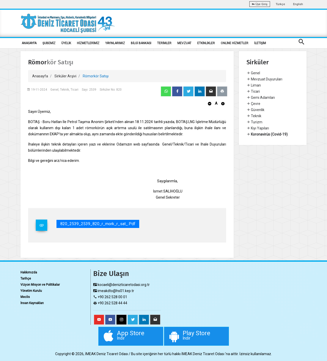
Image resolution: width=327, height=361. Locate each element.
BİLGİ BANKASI (141, 43)
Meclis (25, 297)
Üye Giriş (259, 4)
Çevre (253, 104)
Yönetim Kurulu (31, 291)
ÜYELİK (66, 43)
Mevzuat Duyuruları (264, 79)
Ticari (253, 91)
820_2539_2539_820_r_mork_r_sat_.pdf (97, 223)
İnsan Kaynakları (32, 303)
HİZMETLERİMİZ (88, 43)
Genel (253, 73)
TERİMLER (164, 43)
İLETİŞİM (260, 43)
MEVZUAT (184, 43)
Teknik (254, 116)
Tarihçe (25, 278)
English (298, 4)
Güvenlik (255, 110)
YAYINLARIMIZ (115, 43)
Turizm (254, 122)
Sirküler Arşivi (65, 76)
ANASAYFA (29, 43)
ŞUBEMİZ (48, 43)
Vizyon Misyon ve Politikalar (40, 284)
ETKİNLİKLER (206, 43)
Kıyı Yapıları (258, 128)
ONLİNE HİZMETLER (234, 43)
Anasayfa (40, 76)
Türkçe (280, 4)
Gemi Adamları (261, 97)
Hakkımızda (28, 272)
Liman (254, 85)
